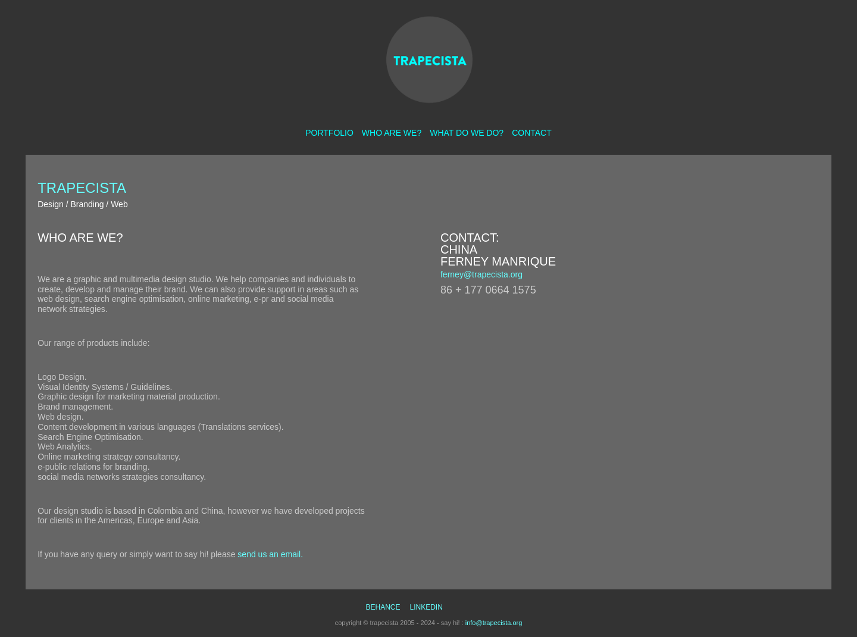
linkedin (426, 607)
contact (532, 133)
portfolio (329, 133)
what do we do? (466, 133)
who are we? (391, 133)
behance (382, 607)
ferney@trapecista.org (481, 274)
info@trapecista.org (494, 622)
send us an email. (270, 554)
